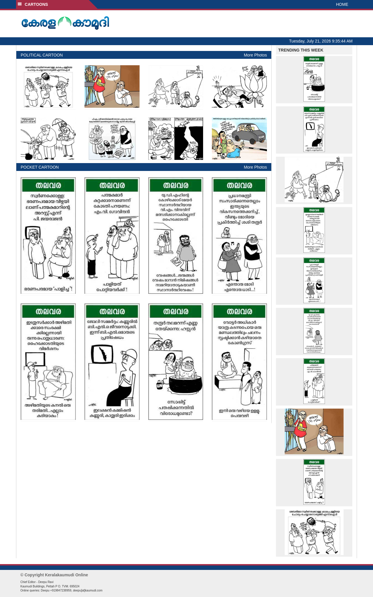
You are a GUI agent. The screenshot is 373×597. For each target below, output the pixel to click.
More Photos (255, 55)
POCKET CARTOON (40, 167)
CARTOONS (32, 4)
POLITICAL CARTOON (42, 55)
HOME (342, 4)
